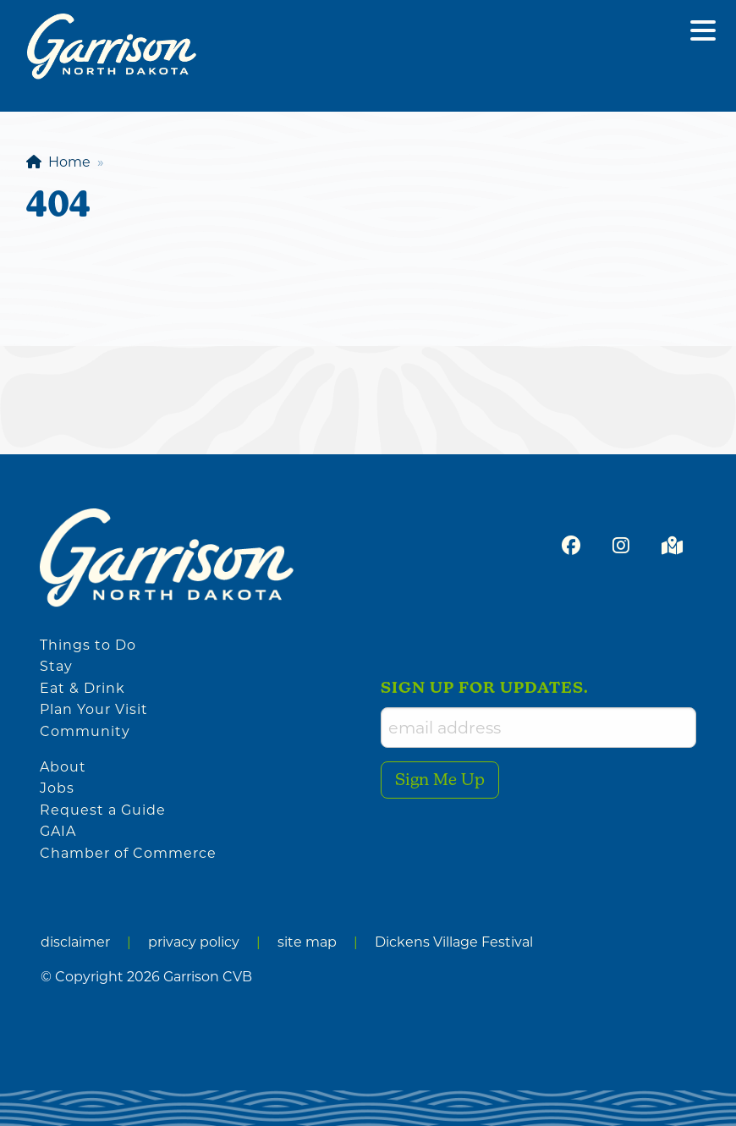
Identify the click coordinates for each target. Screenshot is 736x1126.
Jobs (57, 788)
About (63, 767)
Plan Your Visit (94, 709)
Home (58, 162)
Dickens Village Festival (454, 942)
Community (85, 731)
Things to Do (88, 645)
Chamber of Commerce (128, 853)
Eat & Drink (82, 688)
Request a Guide (103, 810)
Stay (56, 666)
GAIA (58, 831)
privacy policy (193, 942)
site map (307, 942)
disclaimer (75, 942)
